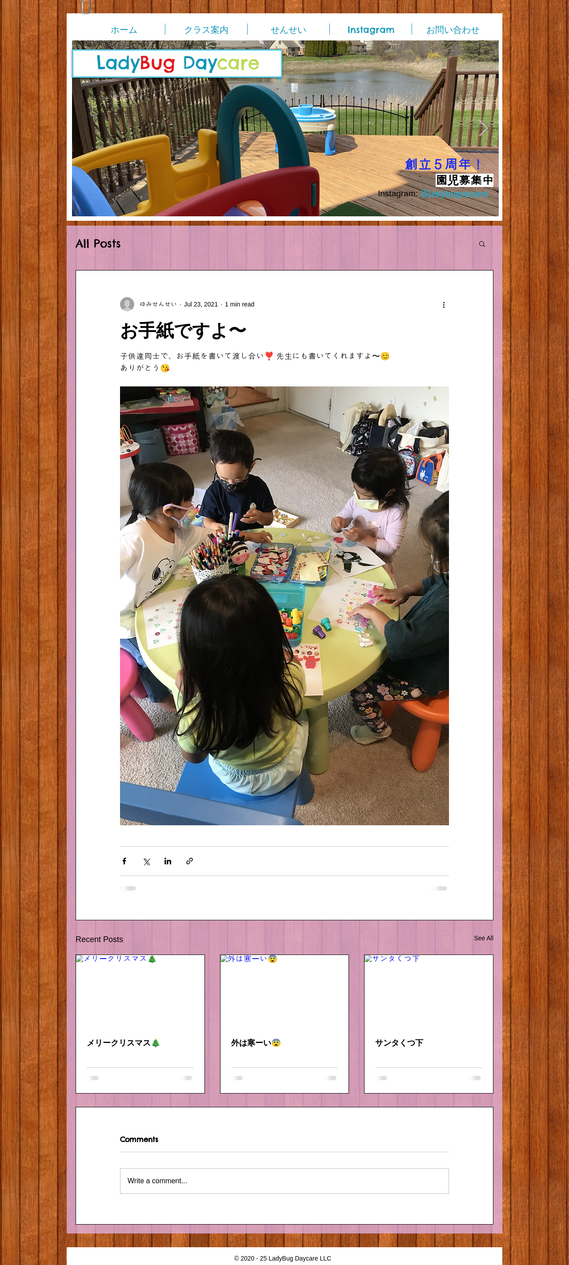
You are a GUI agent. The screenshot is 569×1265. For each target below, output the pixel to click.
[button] (482, 243)
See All (483, 938)
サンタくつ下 (399, 1043)
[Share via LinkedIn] (168, 861)
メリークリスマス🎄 (123, 1043)
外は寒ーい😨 (256, 1043)
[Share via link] (189, 861)
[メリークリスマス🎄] (140, 991)
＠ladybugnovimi (454, 193)
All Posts (98, 244)
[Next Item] (483, 128)
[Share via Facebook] (124, 861)
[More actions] (443, 304)
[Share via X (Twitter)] (146, 861)
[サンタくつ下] (429, 991)
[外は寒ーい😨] (284, 991)
